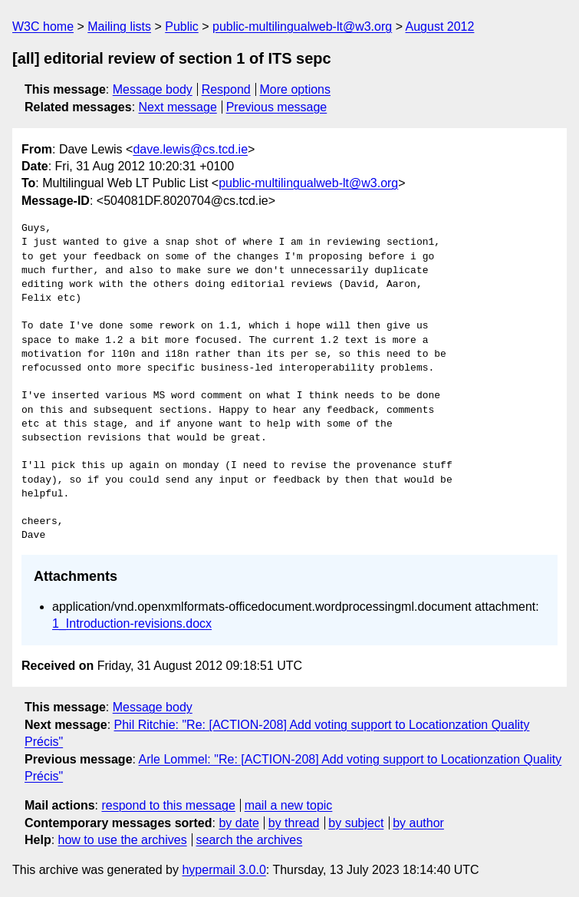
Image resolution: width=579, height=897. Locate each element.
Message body (152, 89)
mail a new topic (289, 805)
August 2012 (440, 26)
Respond (226, 89)
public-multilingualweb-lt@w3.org (302, 26)
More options (295, 89)
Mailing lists (119, 26)
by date (238, 822)
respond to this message (168, 805)
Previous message (276, 107)
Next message (178, 107)
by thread (294, 822)
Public (182, 26)
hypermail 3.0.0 (223, 869)
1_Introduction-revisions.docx (132, 623)
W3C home (43, 26)
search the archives (249, 839)
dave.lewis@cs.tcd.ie (190, 149)
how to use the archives (122, 839)
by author (418, 822)
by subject (355, 822)
